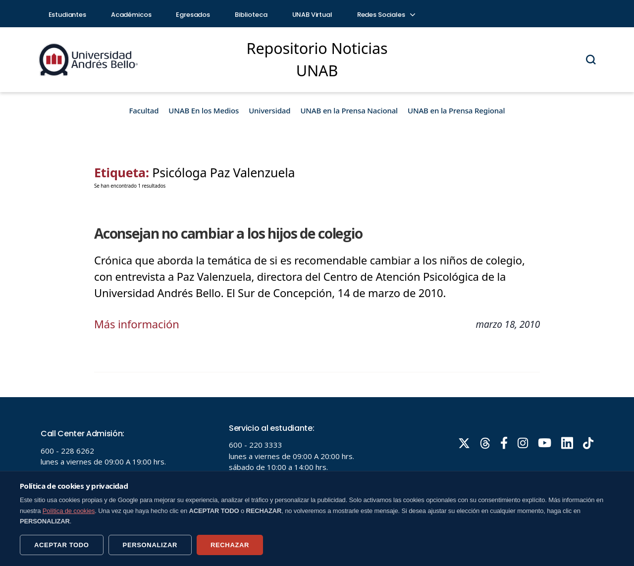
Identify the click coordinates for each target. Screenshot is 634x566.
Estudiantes (67, 14)
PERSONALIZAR (150, 545)
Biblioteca (251, 14)
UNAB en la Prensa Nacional (349, 110)
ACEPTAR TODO (61, 545)
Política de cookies (69, 511)
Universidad (269, 110)
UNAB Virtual (312, 14)
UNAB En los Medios (203, 110)
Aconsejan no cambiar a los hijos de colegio (228, 233)
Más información (136, 323)
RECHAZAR (230, 545)
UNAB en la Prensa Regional (456, 110)
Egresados (193, 14)
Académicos (131, 14)
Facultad (144, 110)
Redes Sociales (386, 14)
